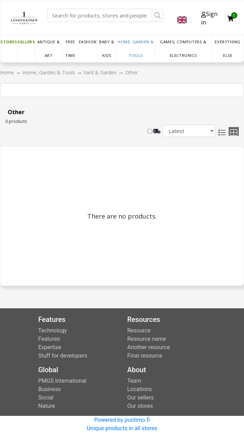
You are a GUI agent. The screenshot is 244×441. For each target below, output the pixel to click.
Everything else (228, 48)
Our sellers (140, 397)
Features (49, 339)
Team (134, 380)
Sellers (26, 41)
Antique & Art (48, 48)
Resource (139, 330)
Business (49, 389)
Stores (8, 41)
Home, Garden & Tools (136, 48)
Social (45, 397)
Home (7, 72)
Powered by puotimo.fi (122, 420)
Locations (139, 389)
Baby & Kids (106, 48)
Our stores (140, 406)
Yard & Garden (100, 72)
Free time (70, 48)
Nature (46, 406)
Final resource (144, 355)
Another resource (148, 347)
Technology (52, 330)
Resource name (146, 339)
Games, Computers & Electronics (183, 48)
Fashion (88, 41)
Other (131, 72)
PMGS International (62, 380)
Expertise (49, 347)
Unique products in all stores (122, 428)
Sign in (209, 18)
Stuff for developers (62, 355)
